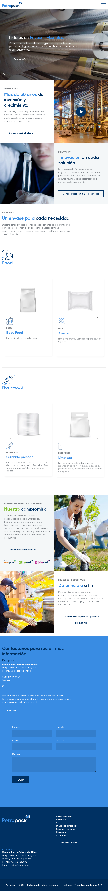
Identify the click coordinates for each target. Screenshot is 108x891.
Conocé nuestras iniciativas (22, 549)
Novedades (61, 832)
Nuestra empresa (64, 816)
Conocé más (20, 59)
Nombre (17, 727)
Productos (61, 819)
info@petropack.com (12, 680)
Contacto (61, 835)
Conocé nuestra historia (21, 133)
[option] (54, 44)
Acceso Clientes (69, 842)
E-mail (16, 740)
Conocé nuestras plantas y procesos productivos (81, 619)
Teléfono (61, 740)
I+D (57, 822)
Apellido (60, 727)
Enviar (21, 779)
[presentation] (33, 790)
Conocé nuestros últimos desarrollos (81, 193)
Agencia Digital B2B (91, 885)
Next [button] (104, 73)
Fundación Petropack (66, 825)
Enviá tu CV (12, 710)
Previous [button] (4, 73)
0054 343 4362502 (11, 677)
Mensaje (16, 754)
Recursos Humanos (65, 829)
